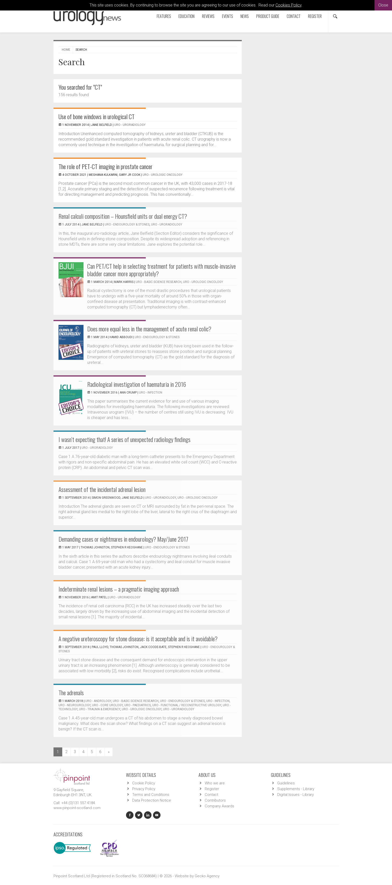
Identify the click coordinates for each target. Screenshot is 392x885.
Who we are (215, 783)
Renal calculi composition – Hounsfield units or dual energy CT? (122, 216)
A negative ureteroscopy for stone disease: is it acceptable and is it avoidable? (138, 638)
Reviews (208, 16)
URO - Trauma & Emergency (99, 709)
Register (315, 16)
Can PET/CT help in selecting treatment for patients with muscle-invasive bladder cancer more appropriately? (161, 269)
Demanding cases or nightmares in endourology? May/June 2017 (123, 538)
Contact (293, 16)
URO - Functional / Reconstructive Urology (186, 705)
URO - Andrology (98, 701)
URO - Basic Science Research (159, 282)
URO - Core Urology (107, 705)
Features (164, 16)
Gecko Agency (207, 876)
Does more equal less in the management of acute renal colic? (149, 328)
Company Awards (219, 806)
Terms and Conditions (150, 794)
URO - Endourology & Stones (127, 224)
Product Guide (267, 16)
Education (186, 16)
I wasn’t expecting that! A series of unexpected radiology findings (124, 439)
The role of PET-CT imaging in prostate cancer (105, 166)
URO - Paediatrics (137, 705)
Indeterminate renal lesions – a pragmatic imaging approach (118, 588)
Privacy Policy (143, 789)
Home (66, 49)
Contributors (215, 800)
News (244, 16)
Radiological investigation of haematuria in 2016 (136, 384)
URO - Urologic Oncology (162, 175)
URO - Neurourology (74, 705)
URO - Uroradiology (130, 125)
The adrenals (71, 692)
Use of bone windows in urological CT (96, 116)
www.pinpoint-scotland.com (77, 808)
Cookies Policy (289, 5)
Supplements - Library (295, 789)
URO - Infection (150, 392)
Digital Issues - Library (295, 794)
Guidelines (286, 783)
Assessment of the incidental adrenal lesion (102, 489)
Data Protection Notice (151, 800)
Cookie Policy (143, 783)
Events (227, 16)
